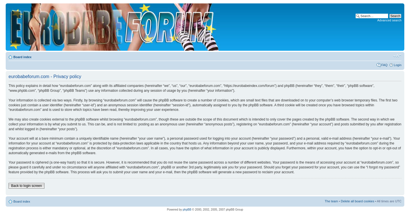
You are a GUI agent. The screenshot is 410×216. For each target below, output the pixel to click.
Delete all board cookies (357, 201)
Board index (22, 57)
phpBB (187, 209)
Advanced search (389, 20)
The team (331, 201)
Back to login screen (26, 186)
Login (397, 65)
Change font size (397, 55)
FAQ (384, 65)
